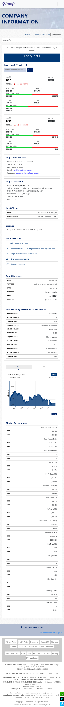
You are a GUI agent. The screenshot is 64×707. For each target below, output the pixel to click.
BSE (18, 366)
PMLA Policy (23, 642)
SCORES (47, 653)
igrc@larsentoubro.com (22, 170)
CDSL (23, 653)
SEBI (29, 653)
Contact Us (45, 642)
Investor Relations (46, 646)
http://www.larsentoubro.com (27, 173)
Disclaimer (34, 642)
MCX (18, 653)
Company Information (41, 34)
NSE (45, 366)
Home (27, 34)
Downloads (32, 646)
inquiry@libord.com (22, 697)
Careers (13, 646)
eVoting (55, 653)
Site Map (54, 642)
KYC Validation (32, 658)
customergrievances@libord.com (42, 693)
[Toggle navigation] (60, 4)
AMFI (40, 653)
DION (48, 705)
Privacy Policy (11, 642)
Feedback (22, 646)
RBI (34, 653)
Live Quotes (56, 34)
